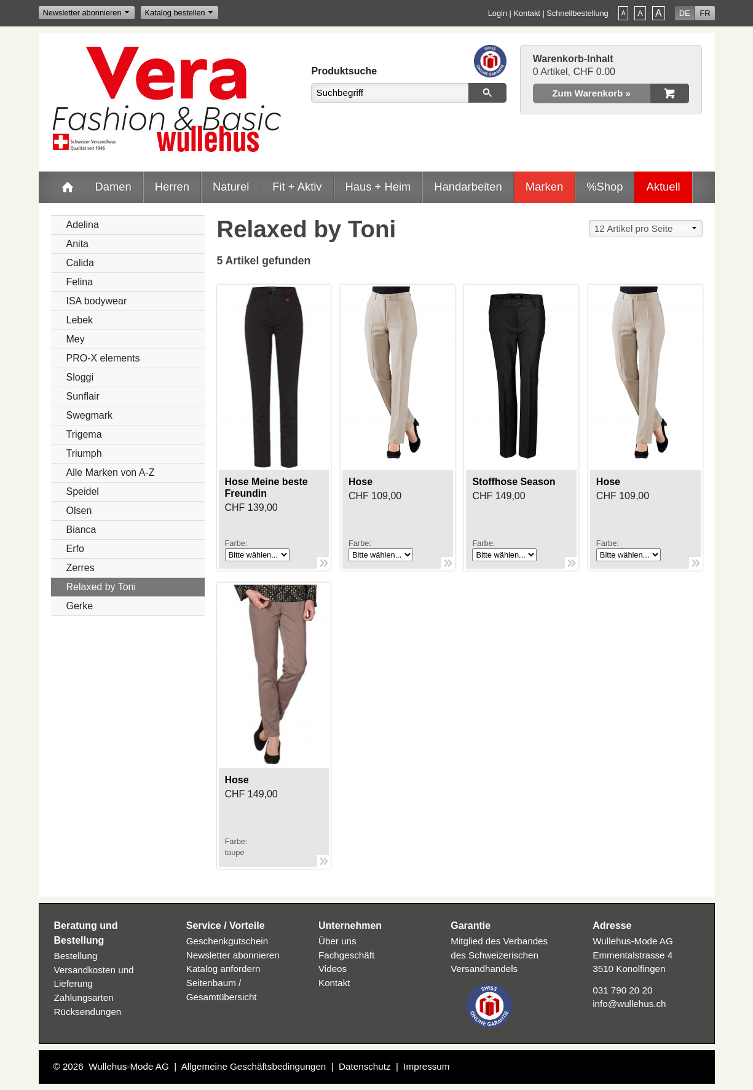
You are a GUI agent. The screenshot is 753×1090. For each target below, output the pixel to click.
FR (705, 13)
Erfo (75, 548)
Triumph (84, 453)
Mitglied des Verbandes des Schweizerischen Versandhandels (499, 955)
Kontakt (526, 13)
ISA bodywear (96, 301)
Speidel (82, 491)
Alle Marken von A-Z (110, 472)
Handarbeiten (468, 186)
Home (68, 187)
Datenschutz (364, 1066)
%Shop (604, 186)
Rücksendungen (88, 1011)
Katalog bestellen (175, 12)
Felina (79, 282)
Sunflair (83, 396)
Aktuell (663, 186)
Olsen (79, 510)
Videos (332, 968)
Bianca (81, 529)
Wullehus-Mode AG (129, 1066)
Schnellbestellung (577, 13)
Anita (77, 244)
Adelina (82, 224)
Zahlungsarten (84, 997)
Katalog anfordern (223, 968)
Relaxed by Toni (101, 587)
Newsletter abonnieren (82, 12)
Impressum (426, 1066)
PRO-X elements (103, 358)
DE (684, 13)
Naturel (231, 186)
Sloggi (79, 377)
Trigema (84, 434)
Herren (172, 186)
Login (497, 13)
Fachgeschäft (346, 955)
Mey (75, 339)
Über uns (337, 941)
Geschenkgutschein (227, 941)
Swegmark (89, 415)
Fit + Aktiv (296, 186)
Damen (113, 186)
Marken (544, 186)
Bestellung (76, 955)
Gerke (79, 606)
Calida (80, 263)
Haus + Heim (378, 186)
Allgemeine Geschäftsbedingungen (253, 1066)
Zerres (80, 568)
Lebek (79, 320)
